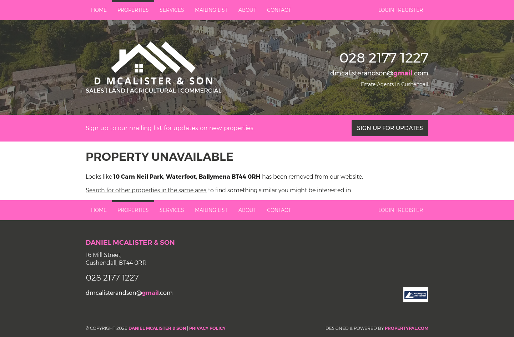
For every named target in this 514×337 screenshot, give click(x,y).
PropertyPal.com (406, 328)
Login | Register (400, 10)
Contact (279, 10)
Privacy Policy (207, 328)
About (247, 10)
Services (172, 10)
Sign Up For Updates (390, 128)
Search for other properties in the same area (146, 190)
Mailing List (211, 10)
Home (99, 10)
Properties (133, 10)
